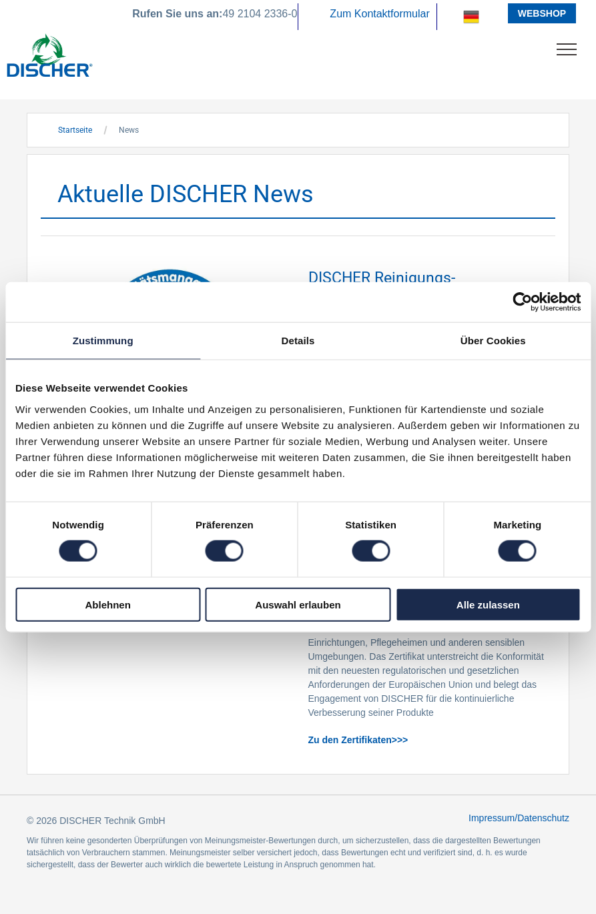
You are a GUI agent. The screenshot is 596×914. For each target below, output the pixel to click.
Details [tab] (298, 340)
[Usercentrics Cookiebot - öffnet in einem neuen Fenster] (522, 302)
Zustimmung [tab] (103, 340)
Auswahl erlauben (297, 604)
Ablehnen (108, 604)
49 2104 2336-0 (259, 13)
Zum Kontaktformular (379, 13)
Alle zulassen (488, 604)
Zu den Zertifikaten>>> (358, 740)
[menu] (566, 49)
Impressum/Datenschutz (519, 818)
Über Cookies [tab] (493, 340)
